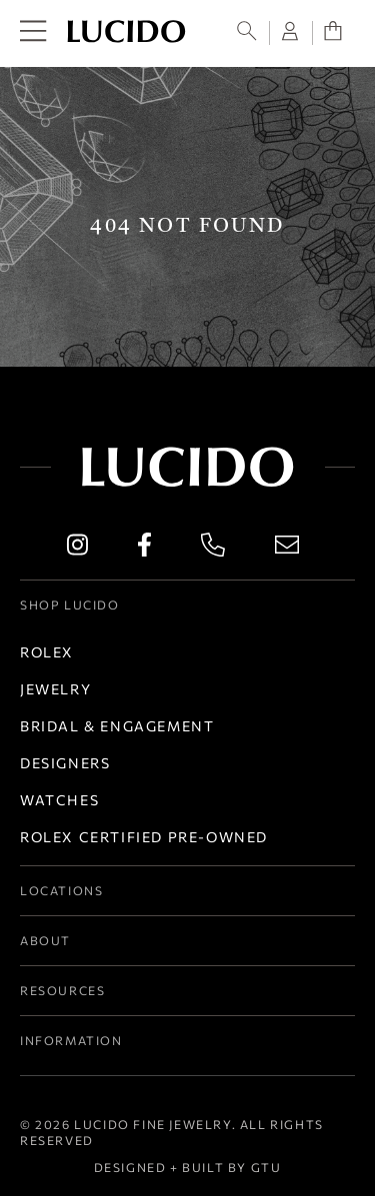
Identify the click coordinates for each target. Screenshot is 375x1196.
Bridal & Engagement (117, 725)
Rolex (47, 651)
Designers (65, 762)
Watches (59, 799)
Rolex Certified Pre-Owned (144, 836)
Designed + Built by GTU (188, 1167)
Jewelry (55, 688)
